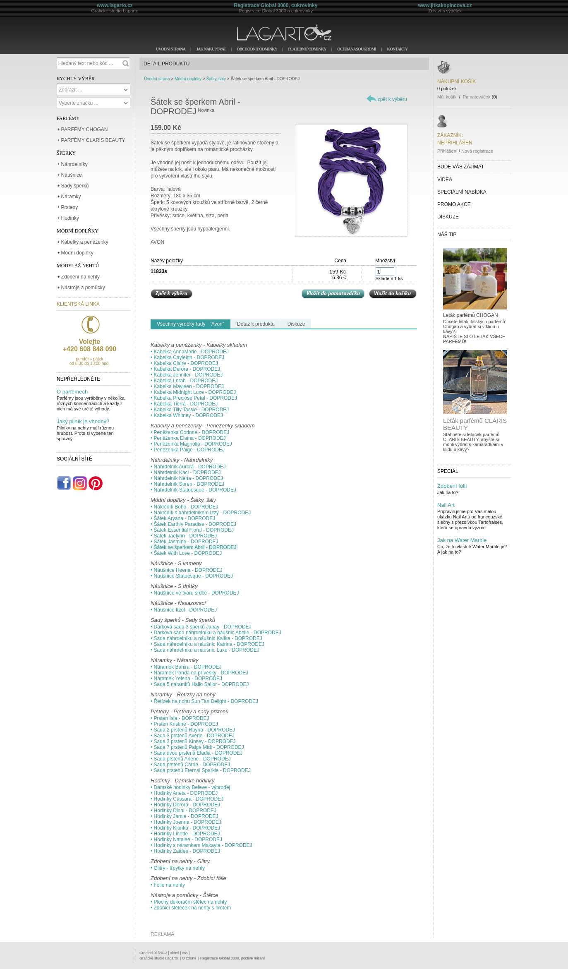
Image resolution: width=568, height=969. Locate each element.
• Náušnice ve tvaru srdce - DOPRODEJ (195, 593)
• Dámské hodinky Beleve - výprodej (190, 787)
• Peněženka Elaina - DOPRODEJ (188, 438)
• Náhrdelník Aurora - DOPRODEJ (188, 467)
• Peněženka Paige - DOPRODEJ (188, 450)
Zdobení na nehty (80, 277)
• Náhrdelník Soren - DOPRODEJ (187, 484)
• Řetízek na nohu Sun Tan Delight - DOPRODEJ (204, 701)
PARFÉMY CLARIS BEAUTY (93, 140)
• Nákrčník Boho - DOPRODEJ (184, 507)
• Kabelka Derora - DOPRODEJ (185, 369)
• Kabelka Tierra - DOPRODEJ (184, 404)
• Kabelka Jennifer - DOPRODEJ (187, 375)
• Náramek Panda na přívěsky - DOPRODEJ (199, 673)
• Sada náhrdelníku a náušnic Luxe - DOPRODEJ (205, 650)
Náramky (71, 196)
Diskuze (296, 324)
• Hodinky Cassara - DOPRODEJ (187, 799)
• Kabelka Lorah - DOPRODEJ (184, 381)
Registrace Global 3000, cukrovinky (275, 5)
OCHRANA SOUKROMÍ (356, 49)
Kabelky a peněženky (84, 242)
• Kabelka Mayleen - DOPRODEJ (187, 386)
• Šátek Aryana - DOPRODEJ (183, 518)
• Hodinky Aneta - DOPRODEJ (184, 793)
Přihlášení (447, 151)
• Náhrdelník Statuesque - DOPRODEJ (193, 490)
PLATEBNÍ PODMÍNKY (307, 49)
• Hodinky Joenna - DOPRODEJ (186, 822)
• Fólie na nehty (168, 885)
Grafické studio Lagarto (158, 958)
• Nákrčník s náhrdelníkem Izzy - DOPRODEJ (201, 513)
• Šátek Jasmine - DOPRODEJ (184, 541)
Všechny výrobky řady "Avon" (190, 324)
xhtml (174, 953)
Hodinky (70, 218)
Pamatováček (477, 96)
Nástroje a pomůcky (83, 287)
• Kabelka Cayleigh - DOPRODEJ (187, 357)
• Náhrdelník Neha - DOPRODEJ (187, 478)
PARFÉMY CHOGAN (84, 129)
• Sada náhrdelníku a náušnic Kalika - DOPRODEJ (206, 638)
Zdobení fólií (452, 486)
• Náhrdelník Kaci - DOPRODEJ (186, 472)
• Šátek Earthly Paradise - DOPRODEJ (193, 524)
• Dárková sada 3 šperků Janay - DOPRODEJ (201, 627)
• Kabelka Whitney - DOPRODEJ (187, 415)
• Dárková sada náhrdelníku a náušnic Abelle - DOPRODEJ (216, 633)
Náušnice (71, 175)
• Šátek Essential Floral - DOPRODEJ (192, 530)
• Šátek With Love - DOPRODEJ (186, 553)
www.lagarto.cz (115, 5)
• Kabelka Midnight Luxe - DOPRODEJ (193, 392)
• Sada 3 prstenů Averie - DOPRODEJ (193, 736)
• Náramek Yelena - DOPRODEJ (186, 678)
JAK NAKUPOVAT (211, 49)
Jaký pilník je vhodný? (83, 421)
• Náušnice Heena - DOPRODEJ (187, 570)
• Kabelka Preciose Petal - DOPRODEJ (194, 398)
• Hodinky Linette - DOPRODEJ (185, 834)
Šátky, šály (216, 79)
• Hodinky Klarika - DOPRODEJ (185, 828)
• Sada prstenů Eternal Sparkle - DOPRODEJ (201, 770)
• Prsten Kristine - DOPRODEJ (184, 724)
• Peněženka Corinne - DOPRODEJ (190, 432)
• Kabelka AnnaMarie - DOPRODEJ (190, 352)
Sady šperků (75, 186)
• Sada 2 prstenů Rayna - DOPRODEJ (194, 730)
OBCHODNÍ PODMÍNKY (257, 49)
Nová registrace (477, 151)
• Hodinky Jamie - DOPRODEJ (184, 816)
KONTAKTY (397, 49)
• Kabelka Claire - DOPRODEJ (184, 363)
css (185, 953)
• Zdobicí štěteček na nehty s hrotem (191, 908)
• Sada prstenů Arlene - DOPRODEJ (191, 759)
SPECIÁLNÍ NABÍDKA (462, 192)
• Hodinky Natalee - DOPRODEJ (186, 839)
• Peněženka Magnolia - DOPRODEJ (191, 444)
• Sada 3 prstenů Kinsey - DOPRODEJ (194, 741)
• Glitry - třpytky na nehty (178, 868)
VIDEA (444, 179)
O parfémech (72, 392)
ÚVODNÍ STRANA (170, 49)
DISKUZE (448, 217)
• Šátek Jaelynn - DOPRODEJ (184, 536)
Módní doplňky (77, 253)
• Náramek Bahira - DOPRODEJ (186, 667)
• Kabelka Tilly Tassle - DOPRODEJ (190, 410)
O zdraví (189, 958)
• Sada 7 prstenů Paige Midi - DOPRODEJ (198, 747)
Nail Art (446, 505)
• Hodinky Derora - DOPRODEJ (185, 805)
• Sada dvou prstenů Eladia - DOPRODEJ (197, 753)
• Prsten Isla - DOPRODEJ (181, 718)
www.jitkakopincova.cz (445, 5)
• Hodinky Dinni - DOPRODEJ (184, 810)
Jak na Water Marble (462, 540)
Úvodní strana (157, 79)
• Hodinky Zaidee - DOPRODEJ (185, 851)
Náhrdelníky (74, 164)
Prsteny (69, 207)
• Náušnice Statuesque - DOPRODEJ (192, 576)
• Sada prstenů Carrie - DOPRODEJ (191, 765)
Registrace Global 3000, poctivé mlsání (232, 958)
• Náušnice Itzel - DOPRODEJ (184, 610)
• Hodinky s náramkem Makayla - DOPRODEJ (202, 845)
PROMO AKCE (454, 204)
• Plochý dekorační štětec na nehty (189, 902)
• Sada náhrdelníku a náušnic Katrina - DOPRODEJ (207, 644)
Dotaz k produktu (256, 324)
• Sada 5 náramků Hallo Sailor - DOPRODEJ (200, 684)
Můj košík (446, 96)
